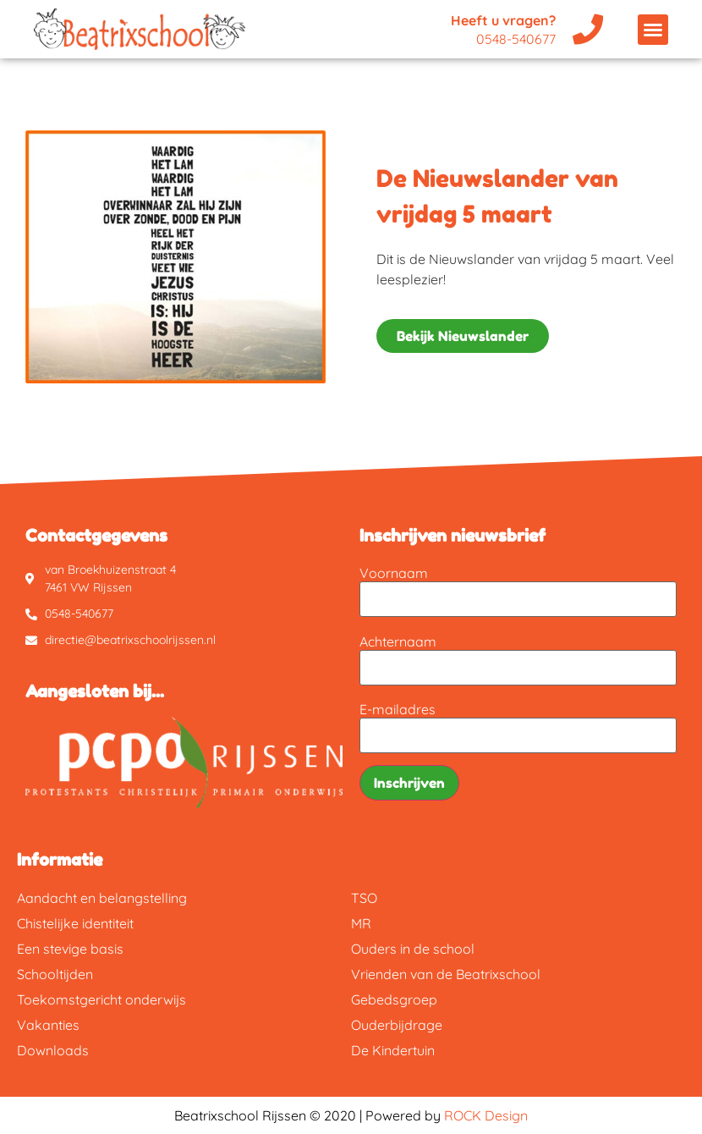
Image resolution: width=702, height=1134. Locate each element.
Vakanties (48, 1024)
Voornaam (393, 573)
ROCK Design (486, 1115)
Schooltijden (55, 974)
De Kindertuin (393, 1050)
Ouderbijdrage (396, 1024)
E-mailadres (397, 709)
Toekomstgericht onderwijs (101, 999)
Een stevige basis (70, 948)
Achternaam (397, 641)
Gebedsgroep (394, 999)
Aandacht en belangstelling (102, 897)
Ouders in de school (412, 948)
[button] (653, 29)
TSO (364, 897)
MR (361, 923)
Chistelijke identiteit (75, 923)
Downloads (53, 1050)
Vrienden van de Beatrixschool (445, 974)
